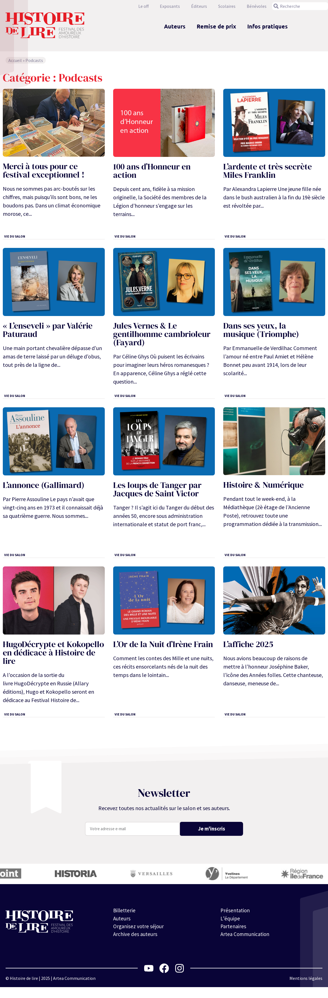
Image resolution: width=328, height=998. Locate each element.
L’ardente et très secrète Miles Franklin (267, 171)
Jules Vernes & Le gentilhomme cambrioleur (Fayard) (161, 334)
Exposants (170, 6)
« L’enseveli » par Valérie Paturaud (47, 330)
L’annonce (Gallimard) (43, 485)
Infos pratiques (267, 26)
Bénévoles (257, 6)
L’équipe (230, 918)
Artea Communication (246, 935)
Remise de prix (216, 26)
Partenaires (233, 927)
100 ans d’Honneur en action (152, 171)
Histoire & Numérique (263, 484)
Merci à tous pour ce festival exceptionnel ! (43, 170)
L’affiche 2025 (248, 644)
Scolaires (227, 6)
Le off (143, 6)
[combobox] (300, 6)
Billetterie (125, 910)
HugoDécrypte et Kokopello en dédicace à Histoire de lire (53, 652)
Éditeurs (199, 6)
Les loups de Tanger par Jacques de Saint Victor (157, 489)
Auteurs (175, 26)
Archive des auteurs (135, 935)
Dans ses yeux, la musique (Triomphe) (261, 330)
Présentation (235, 910)
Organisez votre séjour (139, 927)
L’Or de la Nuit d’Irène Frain (163, 644)
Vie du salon (14, 236)
